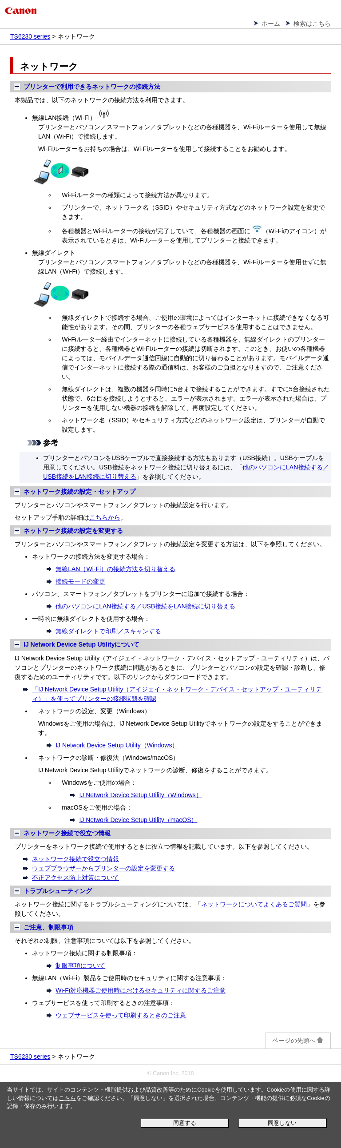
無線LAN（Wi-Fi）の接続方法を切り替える (115, 568)
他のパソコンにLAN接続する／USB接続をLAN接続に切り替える (145, 606)
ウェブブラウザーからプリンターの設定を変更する (103, 868)
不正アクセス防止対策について (75, 877)
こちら (67, 1098)
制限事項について (80, 965)
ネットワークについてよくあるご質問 (254, 904)
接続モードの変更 (80, 581)
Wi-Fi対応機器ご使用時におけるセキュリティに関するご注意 (141, 990)
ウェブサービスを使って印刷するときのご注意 (121, 1015)
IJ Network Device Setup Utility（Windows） (117, 745)
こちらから (104, 517)
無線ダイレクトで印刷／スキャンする (108, 631)
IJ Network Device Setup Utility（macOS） (138, 819)
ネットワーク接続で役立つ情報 (75, 858)
